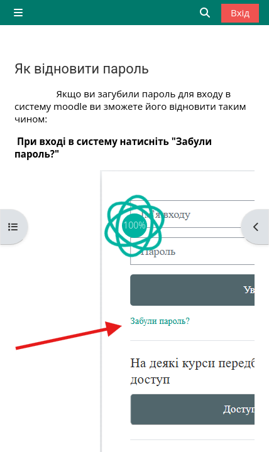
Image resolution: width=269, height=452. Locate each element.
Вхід (240, 12)
